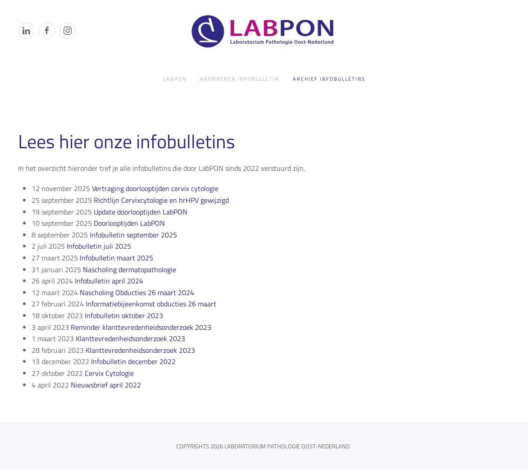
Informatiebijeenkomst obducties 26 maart (151, 303)
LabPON (175, 78)
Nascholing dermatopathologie (129, 269)
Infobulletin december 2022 (133, 361)
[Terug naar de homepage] (264, 30)
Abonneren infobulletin (239, 78)
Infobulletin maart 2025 (116, 257)
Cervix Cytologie (109, 373)
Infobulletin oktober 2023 (124, 315)
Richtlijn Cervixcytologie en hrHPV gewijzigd (161, 200)
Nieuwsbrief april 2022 (106, 384)
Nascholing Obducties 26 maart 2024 (137, 292)
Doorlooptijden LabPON (129, 223)
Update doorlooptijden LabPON (140, 211)
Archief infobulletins (329, 78)
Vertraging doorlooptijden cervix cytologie (155, 188)
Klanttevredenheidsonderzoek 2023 (130, 338)
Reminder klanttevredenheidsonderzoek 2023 (141, 327)
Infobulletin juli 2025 (99, 246)
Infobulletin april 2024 (109, 280)
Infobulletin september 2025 (133, 234)
